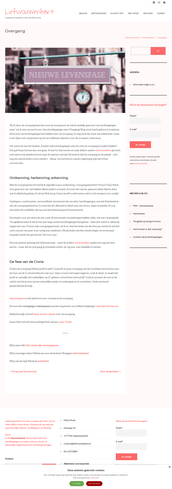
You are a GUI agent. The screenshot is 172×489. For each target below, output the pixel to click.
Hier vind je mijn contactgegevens (42, 345)
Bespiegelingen (99, 13)
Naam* (133, 115)
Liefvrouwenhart (29, 11)
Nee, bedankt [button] (94, 483)
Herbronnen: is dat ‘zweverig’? (147, 229)
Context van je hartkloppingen (147, 236)
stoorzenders (103, 150)
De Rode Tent (117, 13)
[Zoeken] (158, 51)
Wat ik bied (133, 13)
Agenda (161, 13)
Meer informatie (93, 478)
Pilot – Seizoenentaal (143, 205)
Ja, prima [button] (77, 483)
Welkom (83, 13)
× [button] (169, 467)
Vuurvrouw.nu (17, 298)
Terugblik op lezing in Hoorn (147, 221)
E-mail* (133, 129)
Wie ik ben (148, 13)
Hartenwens (139, 213)
